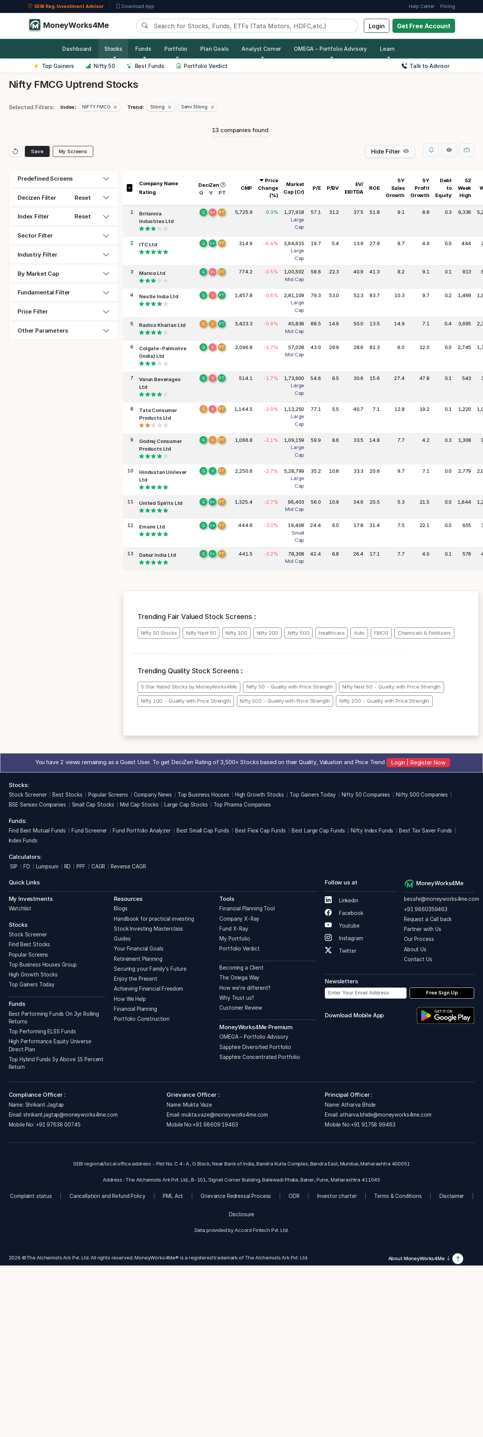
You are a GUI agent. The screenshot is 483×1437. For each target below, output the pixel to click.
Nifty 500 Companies (422, 795)
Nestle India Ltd (158, 296)
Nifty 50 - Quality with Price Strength (289, 687)
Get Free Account (424, 26)
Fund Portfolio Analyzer (142, 831)
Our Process (419, 939)
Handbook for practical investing (154, 919)
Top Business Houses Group (43, 965)
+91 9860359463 (425, 909)
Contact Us (418, 959)
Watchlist (20, 908)
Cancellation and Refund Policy (108, 1196)
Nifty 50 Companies (366, 795)
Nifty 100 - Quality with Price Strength (186, 701)
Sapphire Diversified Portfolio (255, 1047)
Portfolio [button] (176, 48)
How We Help (130, 999)
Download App (135, 6)
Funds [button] (143, 48)
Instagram (344, 938)
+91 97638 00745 (57, 1125)
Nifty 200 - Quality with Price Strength (384, 701)
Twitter (341, 951)
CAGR (98, 866)
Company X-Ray (239, 919)
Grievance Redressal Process (236, 1196)
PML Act (173, 1196)
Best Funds (145, 66)
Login (377, 26)
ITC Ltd (148, 244)
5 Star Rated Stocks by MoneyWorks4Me (189, 687)
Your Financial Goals (138, 949)
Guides (122, 939)
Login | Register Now (418, 762)
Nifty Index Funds (372, 831)
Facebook (344, 913)
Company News (153, 795)
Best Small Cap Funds (203, 831)
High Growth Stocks (259, 795)
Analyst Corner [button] (261, 48)
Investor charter (337, 1196)
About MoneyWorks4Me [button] (419, 1258)
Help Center (421, 6)
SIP (13, 866)
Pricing (447, 6)
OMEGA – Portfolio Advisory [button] (330, 48)
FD (26, 866)
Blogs (120, 908)
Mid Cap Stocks (139, 805)
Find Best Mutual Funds (37, 831)
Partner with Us (422, 929)
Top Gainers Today (313, 795)
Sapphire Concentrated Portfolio (259, 1057)
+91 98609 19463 (215, 1125)
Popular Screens (108, 795)
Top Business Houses (203, 795)
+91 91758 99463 (373, 1125)
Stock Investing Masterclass (148, 929)
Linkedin (341, 900)
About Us (415, 949)
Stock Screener (28, 795)
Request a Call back (428, 919)
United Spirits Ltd (161, 503)
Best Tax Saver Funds (425, 831)
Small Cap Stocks (93, 805)
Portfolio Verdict (201, 66)
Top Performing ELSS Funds (42, 1031)
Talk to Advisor (425, 66)
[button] (100, 107)
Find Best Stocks (29, 944)
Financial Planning (135, 1009)
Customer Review (240, 1008)
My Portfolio (234, 939)
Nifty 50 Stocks (159, 633)
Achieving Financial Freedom (148, 989)
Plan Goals (214, 48)
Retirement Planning (138, 959)
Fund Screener (89, 831)
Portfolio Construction (142, 1019)
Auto (359, 633)
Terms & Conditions (397, 1196)
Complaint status (31, 1196)
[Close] (115, 107)
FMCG (381, 633)
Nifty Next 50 (201, 633)
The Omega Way (239, 978)
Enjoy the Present (135, 979)
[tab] (64, 179)
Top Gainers (54, 66)
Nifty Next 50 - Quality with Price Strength (391, 687)
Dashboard (76, 48)
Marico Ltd (152, 273)
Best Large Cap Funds (318, 831)
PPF (81, 866)
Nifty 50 (100, 66)
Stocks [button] (113, 48)
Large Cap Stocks (186, 805)
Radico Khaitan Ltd (162, 325)
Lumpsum (47, 866)
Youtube (342, 926)
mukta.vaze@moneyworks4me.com (225, 1115)
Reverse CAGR (128, 866)
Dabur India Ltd (157, 555)
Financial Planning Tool (247, 908)
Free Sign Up (442, 992)
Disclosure (241, 1214)
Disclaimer (451, 1196)
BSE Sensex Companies (37, 805)
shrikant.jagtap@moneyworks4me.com (70, 1115)
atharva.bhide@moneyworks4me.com (385, 1115)
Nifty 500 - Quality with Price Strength (285, 701)
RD (67, 866)
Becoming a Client (241, 968)
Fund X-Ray (233, 929)
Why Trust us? (236, 998)
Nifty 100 (236, 633)
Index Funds (23, 840)
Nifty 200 (268, 633)
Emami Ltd (152, 527)
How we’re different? (245, 988)
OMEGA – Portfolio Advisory (253, 1037)
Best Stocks (67, 795)
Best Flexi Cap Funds (260, 831)
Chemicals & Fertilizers (424, 633)
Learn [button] (387, 48)
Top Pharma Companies (242, 805)
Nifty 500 (299, 633)
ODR (294, 1196)
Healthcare (332, 633)
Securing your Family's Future (150, 969)
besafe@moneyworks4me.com (441, 899)
